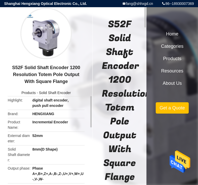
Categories (172, 46)
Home (172, 33)
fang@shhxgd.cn (139, 4)
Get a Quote (172, 107)
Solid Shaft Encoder (55, 93)
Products (28, 93)
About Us (172, 83)
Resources (172, 70)
